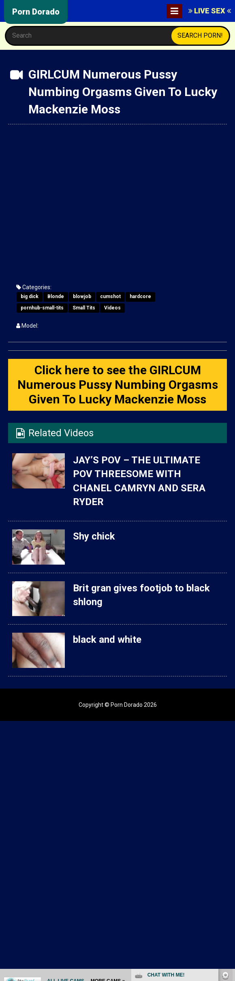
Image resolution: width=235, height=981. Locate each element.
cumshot (110, 296)
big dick (29, 296)
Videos (112, 308)
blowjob (82, 296)
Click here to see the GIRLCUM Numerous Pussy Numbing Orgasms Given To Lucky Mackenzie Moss (117, 384)
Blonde (55, 296)
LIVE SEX (209, 10)
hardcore (140, 296)
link (228, 854)
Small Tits (84, 308)
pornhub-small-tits (42, 308)
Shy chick (94, 536)
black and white (107, 639)
